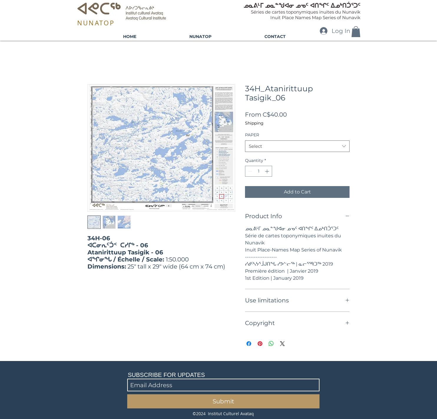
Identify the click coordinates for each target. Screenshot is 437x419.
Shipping (254, 123)
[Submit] (223, 401)
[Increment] (267, 171)
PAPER (252, 135)
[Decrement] (249, 171)
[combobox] (297, 146)
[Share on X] (282, 343)
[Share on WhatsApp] (271, 343)
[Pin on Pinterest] (260, 343)
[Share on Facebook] (248, 343)
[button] (355, 31)
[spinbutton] (258, 171)
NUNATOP (96, 23)
